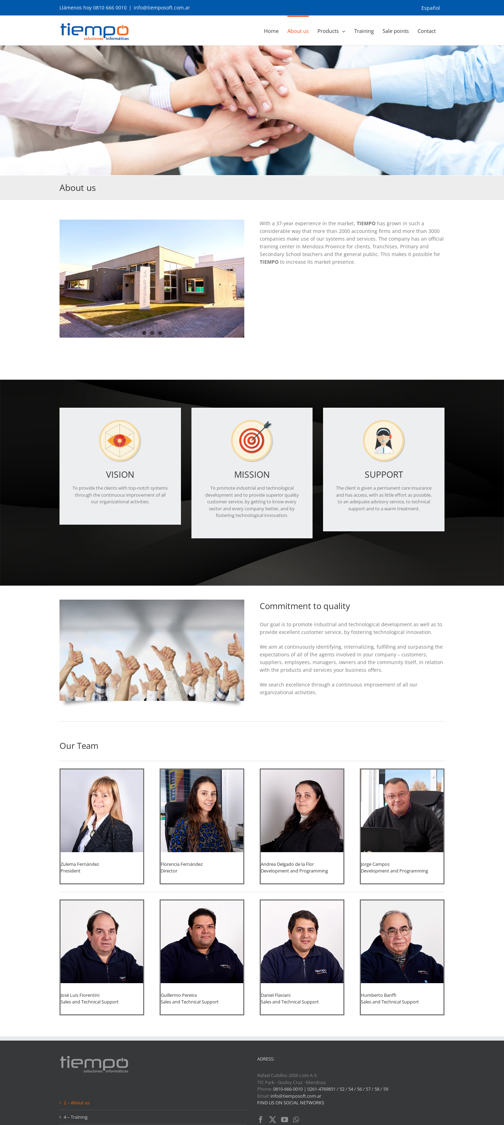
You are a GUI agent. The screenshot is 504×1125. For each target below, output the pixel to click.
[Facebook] (260, 1059)
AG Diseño (208, 1116)
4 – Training (76, 1057)
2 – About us (77, 1042)
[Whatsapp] (296, 1059)
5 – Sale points (78, 1071)
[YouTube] (284, 1059)
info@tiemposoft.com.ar (162, 7)
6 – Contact (75, 1085)
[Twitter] (272, 1059)
